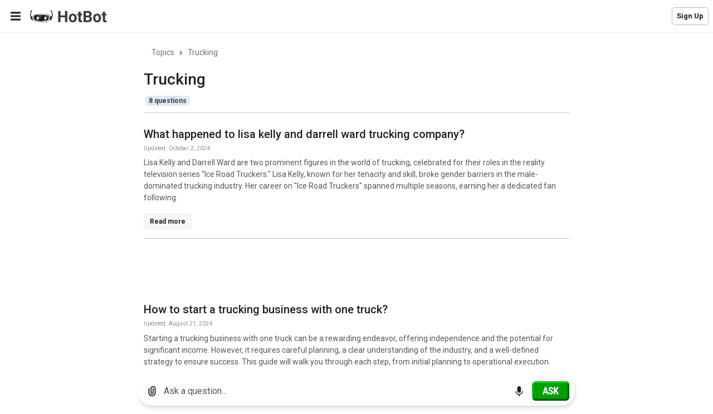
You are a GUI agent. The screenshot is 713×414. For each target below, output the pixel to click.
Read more (167, 221)
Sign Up (690, 16)
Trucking (203, 52)
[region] (356, 200)
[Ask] (550, 390)
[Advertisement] (346, 273)
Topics (163, 52)
